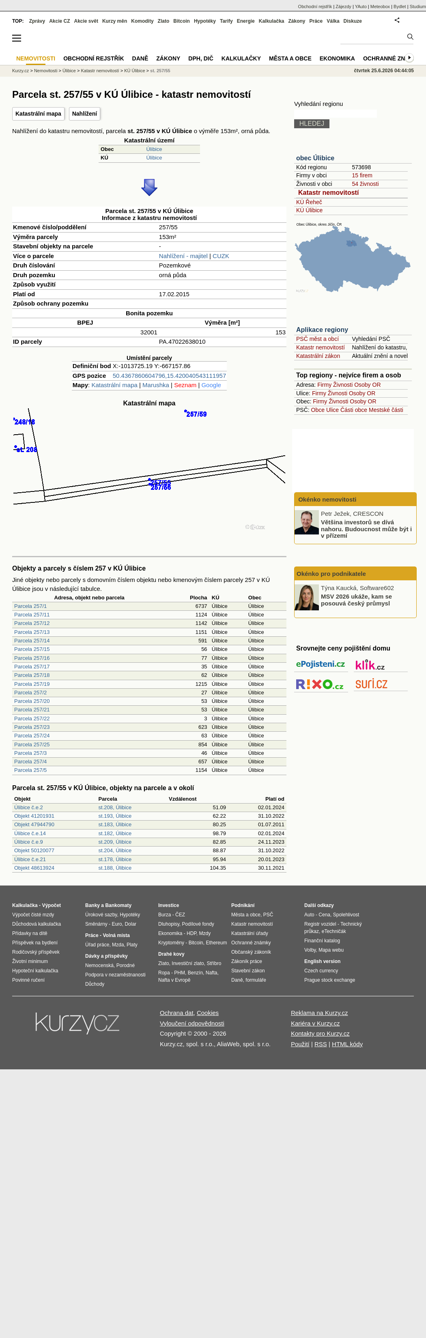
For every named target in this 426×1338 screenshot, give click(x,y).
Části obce (353, 410)
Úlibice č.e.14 (30, 833)
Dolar (130, 924)
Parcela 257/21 (31, 710)
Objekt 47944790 (34, 824)
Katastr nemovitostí (328, 192)
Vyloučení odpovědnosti (192, 1023)
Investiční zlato (188, 963)
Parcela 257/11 (31, 615)
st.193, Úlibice (115, 816)
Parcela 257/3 (30, 753)
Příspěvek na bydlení (35, 943)
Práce (316, 21)
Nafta (211, 973)
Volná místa (116, 935)
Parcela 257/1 (30, 606)
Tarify (226, 21)
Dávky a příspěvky (106, 956)
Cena (324, 915)
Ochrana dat (177, 1012)
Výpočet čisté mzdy (33, 915)
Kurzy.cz (20, 70)
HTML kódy (347, 1044)
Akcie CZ (59, 21)
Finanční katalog (322, 941)
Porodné (125, 965)
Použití (300, 1044)
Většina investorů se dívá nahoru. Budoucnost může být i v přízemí (366, 529)
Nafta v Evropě (174, 980)
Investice (168, 905)
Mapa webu (331, 950)
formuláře (255, 980)
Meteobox (380, 6)
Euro (117, 924)
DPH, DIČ (200, 58)
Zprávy (37, 21)
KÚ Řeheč (309, 202)
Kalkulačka (271, 21)
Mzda (118, 945)
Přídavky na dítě (29, 933)
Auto (309, 915)
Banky (92, 905)
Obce (318, 410)
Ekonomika (337, 58)
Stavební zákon (248, 971)
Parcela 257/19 (31, 684)
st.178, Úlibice (115, 859)
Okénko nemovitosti (327, 499)
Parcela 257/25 (31, 744)
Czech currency (321, 971)
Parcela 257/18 (31, 675)
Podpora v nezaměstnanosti (115, 975)
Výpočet (51, 905)
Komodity (142, 21)
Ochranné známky (392, 58)
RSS (320, 1044)
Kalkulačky (241, 58)
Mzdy (205, 933)
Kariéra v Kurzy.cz (315, 1023)
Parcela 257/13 (31, 632)
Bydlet (400, 6)
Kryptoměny (171, 943)
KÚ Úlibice (309, 210)
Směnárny (96, 924)
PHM (179, 973)
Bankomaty (118, 905)
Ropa (164, 973)
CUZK (221, 255)
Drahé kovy (171, 954)
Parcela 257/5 (30, 770)
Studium (418, 6)
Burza (164, 915)
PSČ (268, 915)
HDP (191, 933)
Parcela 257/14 (31, 641)
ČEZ (180, 915)
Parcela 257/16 (31, 658)
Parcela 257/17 (31, 667)
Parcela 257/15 (31, 649)
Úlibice (154, 149)
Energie (246, 21)
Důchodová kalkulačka (36, 924)
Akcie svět (86, 21)
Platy (132, 945)
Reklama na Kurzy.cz (319, 1012)
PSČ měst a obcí (317, 339)
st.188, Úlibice (115, 868)
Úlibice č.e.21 (30, 859)
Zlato (164, 21)
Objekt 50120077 (34, 850)
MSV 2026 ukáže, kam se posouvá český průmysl (356, 600)
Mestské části (386, 410)
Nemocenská (99, 965)
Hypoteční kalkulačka (35, 971)
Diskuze (353, 21)
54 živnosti (365, 184)
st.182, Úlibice (115, 833)
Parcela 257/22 (31, 718)
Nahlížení (84, 113)
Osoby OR (367, 384)
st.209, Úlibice (115, 842)
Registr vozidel (320, 924)
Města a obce (290, 58)
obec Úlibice (315, 158)
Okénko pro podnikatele (331, 573)
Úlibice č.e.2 (28, 807)
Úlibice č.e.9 (28, 842)
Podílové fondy (198, 924)
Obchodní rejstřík (315, 6)
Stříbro (214, 963)
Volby (310, 950)
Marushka (155, 384)
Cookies (208, 1012)
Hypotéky (205, 21)
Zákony (296, 21)
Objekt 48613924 (34, 868)
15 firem (362, 175)
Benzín (195, 973)
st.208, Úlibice (115, 807)
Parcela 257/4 (30, 761)
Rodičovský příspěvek (36, 952)
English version (322, 961)
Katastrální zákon (318, 356)
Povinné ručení (28, 980)
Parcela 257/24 (31, 736)
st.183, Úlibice (115, 824)
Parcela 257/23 (31, 727)
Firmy (324, 384)
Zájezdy (343, 6)
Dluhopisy (168, 924)
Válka (333, 21)
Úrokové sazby (101, 915)
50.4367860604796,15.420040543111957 (169, 375)
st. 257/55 (160, 70)
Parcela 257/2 (30, 692)
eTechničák (334, 931)
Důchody (94, 984)
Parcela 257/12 (31, 623)
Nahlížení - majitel (183, 255)
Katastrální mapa (38, 113)
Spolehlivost (346, 915)
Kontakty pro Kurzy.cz (320, 1033)
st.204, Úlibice (115, 850)
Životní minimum (30, 961)
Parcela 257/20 (31, 701)
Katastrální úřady (249, 933)
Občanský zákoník (251, 952)
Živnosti (343, 384)
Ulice (332, 410)
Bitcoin (181, 21)
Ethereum (216, 943)
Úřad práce (97, 945)
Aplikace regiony (322, 329)
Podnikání (242, 905)
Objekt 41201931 (34, 816)
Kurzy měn (114, 21)
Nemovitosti (45, 70)
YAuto (361, 6)
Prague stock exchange (329, 980)
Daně (140, 58)
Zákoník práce (246, 961)
